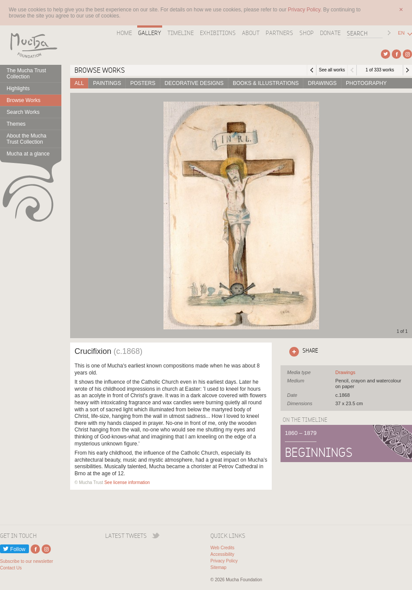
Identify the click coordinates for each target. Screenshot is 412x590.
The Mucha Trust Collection (26, 73)
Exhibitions (218, 32)
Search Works (23, 112)
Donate (330, 32)
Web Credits (222, 547)
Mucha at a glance (28, 154)
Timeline (180, 32)
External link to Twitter (385, 54)
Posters (142, 83)
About (250, 32)
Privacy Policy (224, 560)
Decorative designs (194, 83)
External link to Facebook (396, 54)
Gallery (149, 32)
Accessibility (222, 554)
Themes (16, 124)
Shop (306, 32)
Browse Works (23, 100)
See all (345, 372)
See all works (332, 69)
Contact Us (10, 567)
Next (407, 70)
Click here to (302, 352)
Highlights (18, 88)
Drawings (322, 83)
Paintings (107, 83)
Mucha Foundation (30, 45)
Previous (352, 70)
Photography (366, 83)
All (79, 83)
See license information (127, 482)
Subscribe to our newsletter (26, 561)
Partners (279, 32)
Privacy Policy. (305, 10)
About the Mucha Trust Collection (26, 139)
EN (401, 33)
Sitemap (218, 567)
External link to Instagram (407, 54)
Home (124, 32)
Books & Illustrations (265, 83)
